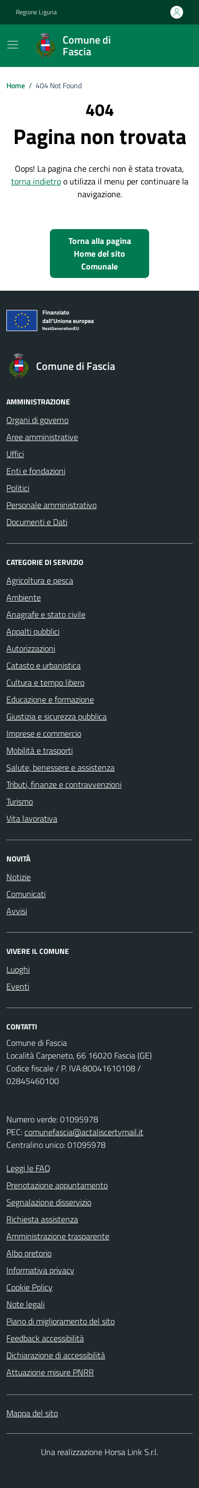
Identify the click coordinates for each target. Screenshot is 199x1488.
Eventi (17, 986)
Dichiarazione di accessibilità (55, 1355)
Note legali (25, 1304)
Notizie (18, 876)
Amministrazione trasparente (57, 1236)
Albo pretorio (28, 1253)
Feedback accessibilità (45, 1338)
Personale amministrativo (51, 504)
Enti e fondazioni (35, 470)
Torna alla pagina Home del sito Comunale (99, 253)
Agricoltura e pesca (39, 580)
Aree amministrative (42, 436)
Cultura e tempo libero (45, 682)
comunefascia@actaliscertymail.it (83, 1132)
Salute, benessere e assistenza (60, 767)
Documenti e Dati (36, 521)
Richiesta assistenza (42, 1219)
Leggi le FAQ (28, 1168)
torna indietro (36, 181)
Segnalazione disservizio (48, 1202)
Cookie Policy (29, 1287)
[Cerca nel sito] (170, 45)
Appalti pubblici (32, 631)
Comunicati (26, 893)
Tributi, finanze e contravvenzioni (64, 784)
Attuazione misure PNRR (50, 1372)
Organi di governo (37, 419)
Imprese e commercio (43, 733)
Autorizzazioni (30, 648)
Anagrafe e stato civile (45, 614)
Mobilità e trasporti (39, 750)
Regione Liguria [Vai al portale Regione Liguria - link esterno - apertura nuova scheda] (36, 12)
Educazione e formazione (50, 699)
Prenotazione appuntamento (57, 1185)
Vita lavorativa (31, 818)
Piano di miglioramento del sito (60, 1321)
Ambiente (23, 597)
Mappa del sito (32, 1413)
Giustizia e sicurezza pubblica (56, 716)
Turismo (19, 801)
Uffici (15, 453)
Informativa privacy (40, 1270)
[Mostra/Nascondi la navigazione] (12, 44)
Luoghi (18, 969)
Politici (17, 487)
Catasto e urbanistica (43, 665)
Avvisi (16, 910)
